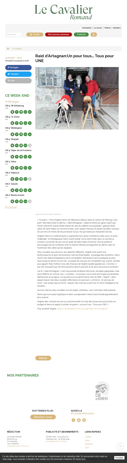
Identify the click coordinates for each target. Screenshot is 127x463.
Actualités (86, 28)
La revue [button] (98, 28)
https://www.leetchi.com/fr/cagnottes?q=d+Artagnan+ (83, 309)
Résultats (21, 112)
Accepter (119, 458)
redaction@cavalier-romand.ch (18, 446)
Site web (12, 112)
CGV (87, 447)
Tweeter (13, 74)
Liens (87, 440)
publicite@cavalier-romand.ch (56, 441)
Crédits (88, 437)
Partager (13, 67)
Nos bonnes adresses (58, 34)
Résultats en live (25, 112)
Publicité (81, 34)
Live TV (30, 112)
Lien (11, 80)
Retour (43, 358)
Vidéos (107, 28)
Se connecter (94, 34)
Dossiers (117, 28)
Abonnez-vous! (43, 417)
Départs (17, 112)
